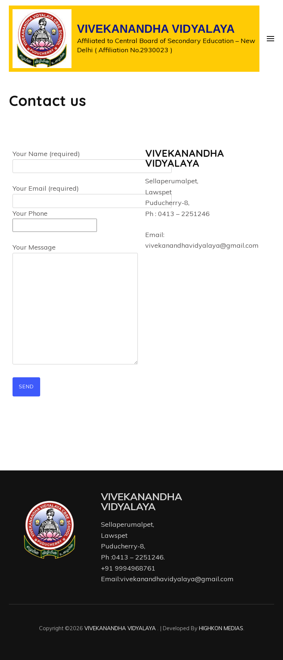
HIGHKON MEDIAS (221, 628)
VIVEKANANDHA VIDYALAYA (156, 28)
